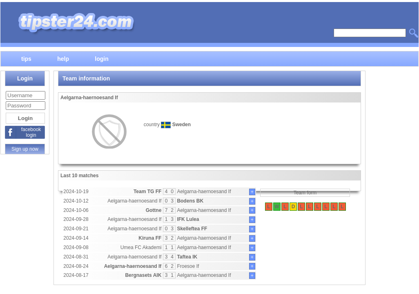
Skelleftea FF (192, 229)
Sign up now (24, 149)
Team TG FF (147, 191)
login (101, 58)
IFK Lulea (188, 219)
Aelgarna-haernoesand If (204, 191)
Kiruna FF (149, 238)
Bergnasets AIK (143, 275)
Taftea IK (187, 257)
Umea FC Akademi (141, 247)
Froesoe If (188, 266)
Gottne (154, 210)
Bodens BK (190, 201)
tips (26, 58)
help (63, 58)
